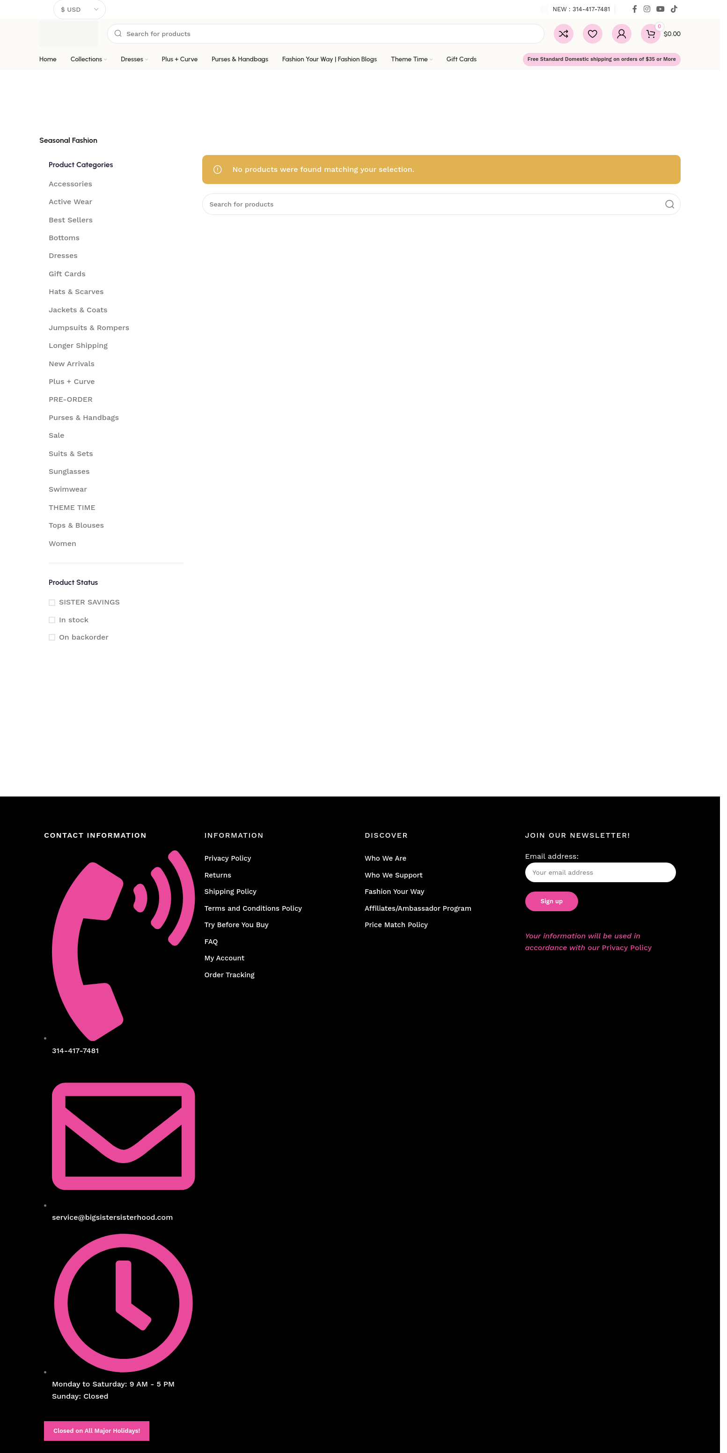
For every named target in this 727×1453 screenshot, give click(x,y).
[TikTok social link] (674, 9)
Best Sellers (71, 219)
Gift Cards (67, 273)
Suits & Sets (71, 453)
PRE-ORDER (71, 399)
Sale (57, 435)
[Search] (325, 34)
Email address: (600, 867)
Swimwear (68, 489)
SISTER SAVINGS (89, 601)
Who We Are (385, 858)
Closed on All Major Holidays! (96, 1430)
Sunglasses (69, 471)
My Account (225, 958)
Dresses (63, 255)
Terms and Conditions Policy (253, 908)
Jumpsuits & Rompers (89, 327)
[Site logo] (68, 33)
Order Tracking (230, 975)
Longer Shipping (78, 345)
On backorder (84, 637)
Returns (218, 875)
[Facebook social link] (634, 9)
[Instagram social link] (646, 9)
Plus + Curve (72, 381)
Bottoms (64, 237)
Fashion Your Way (394, 891)
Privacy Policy (228, 858)
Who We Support (394, 875)
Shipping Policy (231, 891)
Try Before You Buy (237, 925)
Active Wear (70, 201)
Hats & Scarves (76, 291)
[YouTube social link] (660, 9)
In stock (73, 619)
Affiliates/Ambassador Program (418, 908)
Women (62, 543)
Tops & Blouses (76, 525)
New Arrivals (72, 363)
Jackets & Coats (78, 309)
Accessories (70, 183)
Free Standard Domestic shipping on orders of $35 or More (602, 59)
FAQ (211, 941)
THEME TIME (72, 507)
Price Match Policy (396, 925)
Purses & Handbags (84, 417)
